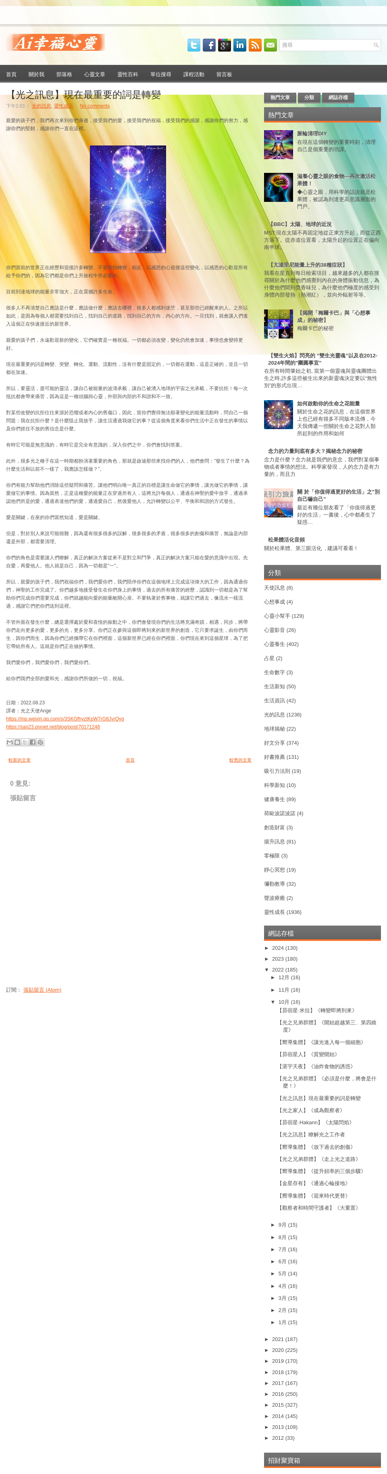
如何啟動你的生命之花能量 (328, 404)
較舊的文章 (240, 760)
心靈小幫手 (277, 616)
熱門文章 (280, 97)
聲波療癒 (274, 898)
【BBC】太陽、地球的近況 (300, 224)
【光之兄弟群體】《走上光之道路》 (319, 1159)
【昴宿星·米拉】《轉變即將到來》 (317, 1010)
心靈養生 (274, 644)
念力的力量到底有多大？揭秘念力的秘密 (315, 451)
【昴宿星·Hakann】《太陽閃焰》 (315, 1122)
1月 (283, 1322)
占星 (269, 658)
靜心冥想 (274, 870)
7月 (283, 1249)
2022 (278, 970)
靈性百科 (127, 74)
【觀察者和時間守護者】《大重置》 (319, 1208)
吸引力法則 (277, 771)
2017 (278, 1383)
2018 (278, 1372)
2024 (278, 948)
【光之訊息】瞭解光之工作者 (311, 1134)
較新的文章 (19, 760)
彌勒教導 (274, 884)
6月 (283, 1261)
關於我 (36, 74)
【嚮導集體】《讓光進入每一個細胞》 (321, 1042)
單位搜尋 (160, 74)
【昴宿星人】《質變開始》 (308, 1054)
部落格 (64, 74)
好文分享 (274, 743)
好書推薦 (274, 757)
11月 (285, 990)
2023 (278, 959)
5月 (283, 1274)
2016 (278, 1394)
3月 (283, 1298)
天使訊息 (274, 588)
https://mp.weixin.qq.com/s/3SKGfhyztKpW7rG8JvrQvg (65, 719)
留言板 (224, 74)
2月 (283, 1310)
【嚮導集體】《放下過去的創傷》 (316, 1147)
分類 (309, 97)
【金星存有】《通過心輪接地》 (313, 1183)
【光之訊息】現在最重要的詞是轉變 (83, 93)
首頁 (11, 74)
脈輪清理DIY (312, 134)
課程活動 (193, 74)
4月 (283, 1286)
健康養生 (274, 799)
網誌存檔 (338, 97)
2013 (278, 1427)
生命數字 (274, 672)
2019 (278, 1361)
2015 (278, 1405)
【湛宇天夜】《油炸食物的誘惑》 (316, 1066)
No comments (95, 106)
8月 (283, 1237)
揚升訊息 (274, 842)
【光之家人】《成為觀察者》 (311, 1110)
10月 (285, 1002)
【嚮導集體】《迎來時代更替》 (313, 1196)
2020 (278, 1350)
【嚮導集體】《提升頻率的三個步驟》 (321, 1171)
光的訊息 (41, 106)
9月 (283, 1225)
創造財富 (274, 827)
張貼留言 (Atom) (42, 990)
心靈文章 (94, 74)
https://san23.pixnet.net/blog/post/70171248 (53, 727)
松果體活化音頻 (286, 540)
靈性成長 (63, 106)
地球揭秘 (274, 729)
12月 (285, 977)
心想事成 (274, 602)
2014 (278, 1416)
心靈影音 (274, 630)
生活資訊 (274, 701)
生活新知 (274, 686)
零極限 (272, 856)
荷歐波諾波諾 (279, 813)
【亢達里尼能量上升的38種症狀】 (307, 265)
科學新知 (274, 785)
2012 (278, 1438)
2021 (278, 1339)
